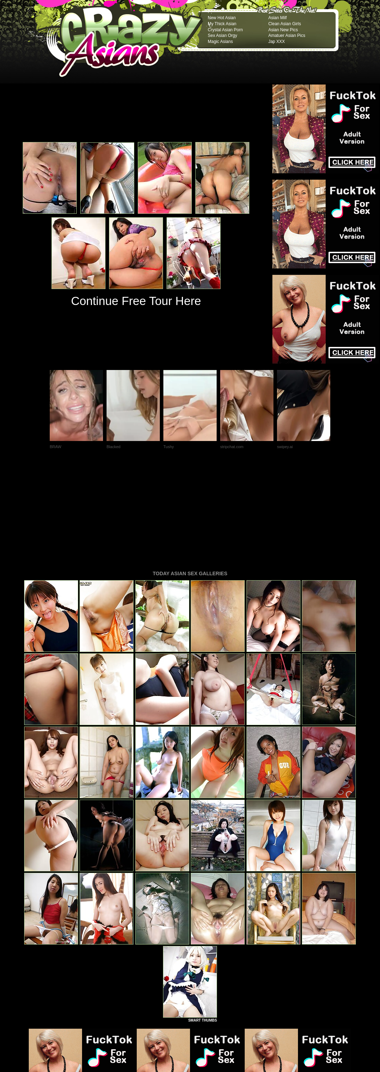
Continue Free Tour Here (136, 301)
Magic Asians (220, 41)
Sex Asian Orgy (222, 35)
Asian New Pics (283, 29)
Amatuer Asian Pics (286, 35)
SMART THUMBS (202, 923)
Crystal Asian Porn (225, 29)
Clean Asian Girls (284, 23)
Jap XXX (276, 41)
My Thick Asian (222, 23)
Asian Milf (277, 17)
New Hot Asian (222, 17)
